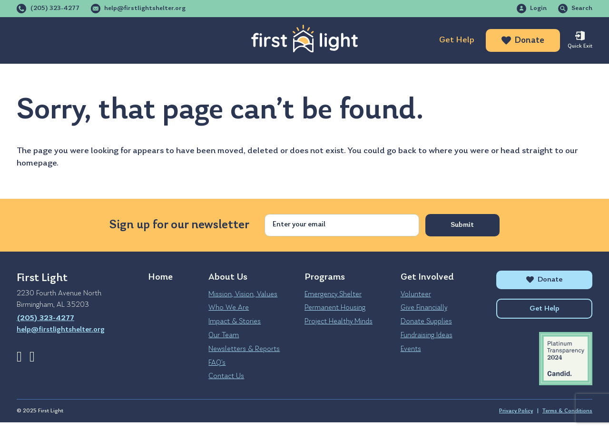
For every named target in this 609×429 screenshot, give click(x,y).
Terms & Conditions (567, 417)
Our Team (223, 335)
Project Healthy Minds (338, 321)
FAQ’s (217, 363)
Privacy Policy (516, 417)
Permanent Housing (334, 308)
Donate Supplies (426, 321)
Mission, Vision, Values (242, 294)
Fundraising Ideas (426, 335)
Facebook (19, 357)
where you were (459, 151)
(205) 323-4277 (54, 8)
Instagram (32, 357)
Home (160, 277)
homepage (37, 163)
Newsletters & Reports (244, 349)
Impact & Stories (234, 321)
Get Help (456, 40)
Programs (97, 40)
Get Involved (165, 40)
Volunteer (416, 294)
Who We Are (228, 308)
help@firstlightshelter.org (145, 8)
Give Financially (424, 308)
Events (411, 349)
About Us (37, 40)
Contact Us (226, 376)
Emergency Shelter (333, 294)
